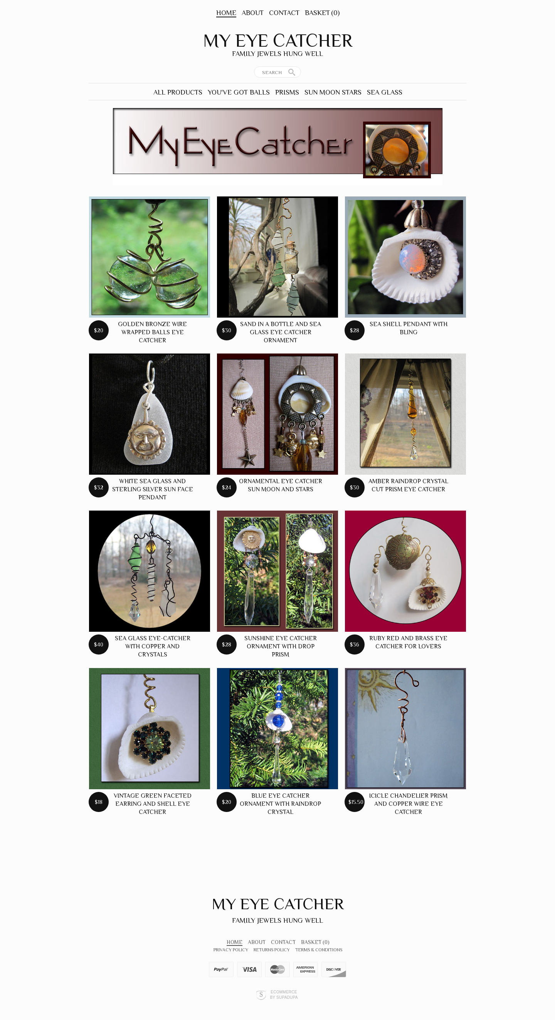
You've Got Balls (239, 92)
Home (226, 13)
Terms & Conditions (318, 949)
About (253, 13)
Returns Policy (272, 949)
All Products (177, 92)
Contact (284, 13)
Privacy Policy (231, 949)
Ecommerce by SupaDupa (284, 994)
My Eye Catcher (277, 40)
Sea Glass (384, 92)
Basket (322, 13)
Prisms (287, 92)
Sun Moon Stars (333, 92)
